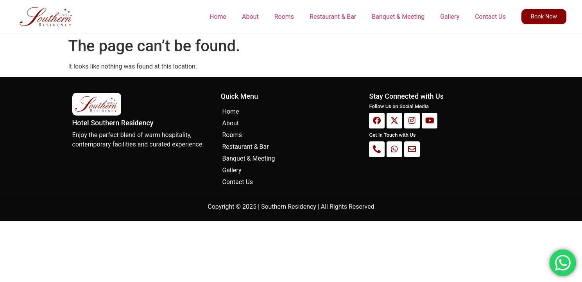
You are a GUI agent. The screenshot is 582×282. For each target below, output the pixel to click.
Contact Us (490, 16)
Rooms (284, 16)
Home (217, 16)
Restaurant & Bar (332, 16)
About (250, 16)
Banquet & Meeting (397, 16)
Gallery (449, 16)
